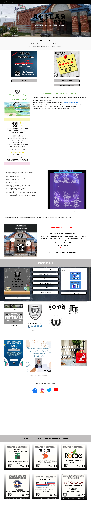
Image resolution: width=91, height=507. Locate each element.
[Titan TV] (45, 287)
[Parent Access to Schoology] (73, 293)
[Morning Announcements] (45, 283)
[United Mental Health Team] (45, 274)
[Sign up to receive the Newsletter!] (66, 85)
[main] (48, 26)
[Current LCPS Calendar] (45, 292)
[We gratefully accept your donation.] (38, 375)
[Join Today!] (24, 80)
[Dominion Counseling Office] (45, 269)
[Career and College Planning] (45, 278)
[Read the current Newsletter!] (66, 80)
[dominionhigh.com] (17, 297)
